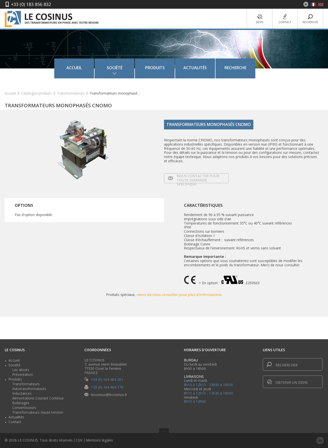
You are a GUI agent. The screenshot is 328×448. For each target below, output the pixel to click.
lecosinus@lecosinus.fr (109, 394)
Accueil (82, 67)
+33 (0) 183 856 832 (31, 4)
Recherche (310, 19)
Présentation (22, 374)
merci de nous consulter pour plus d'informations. (179, 294)
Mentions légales (99, 440)
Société (14, 365)
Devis (259, 19)
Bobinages (20, 402)
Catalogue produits (36, 93)
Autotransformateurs (29, 388)
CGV (79, 440)
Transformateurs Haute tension (37, 412)
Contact (285, 19)
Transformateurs (70, 93)
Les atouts (20, 369)
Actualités (203, 67)
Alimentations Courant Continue (38, 398)
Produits (163, 67)
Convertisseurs (24, 407)
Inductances (22, 393)
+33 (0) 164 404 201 (107, 379)
